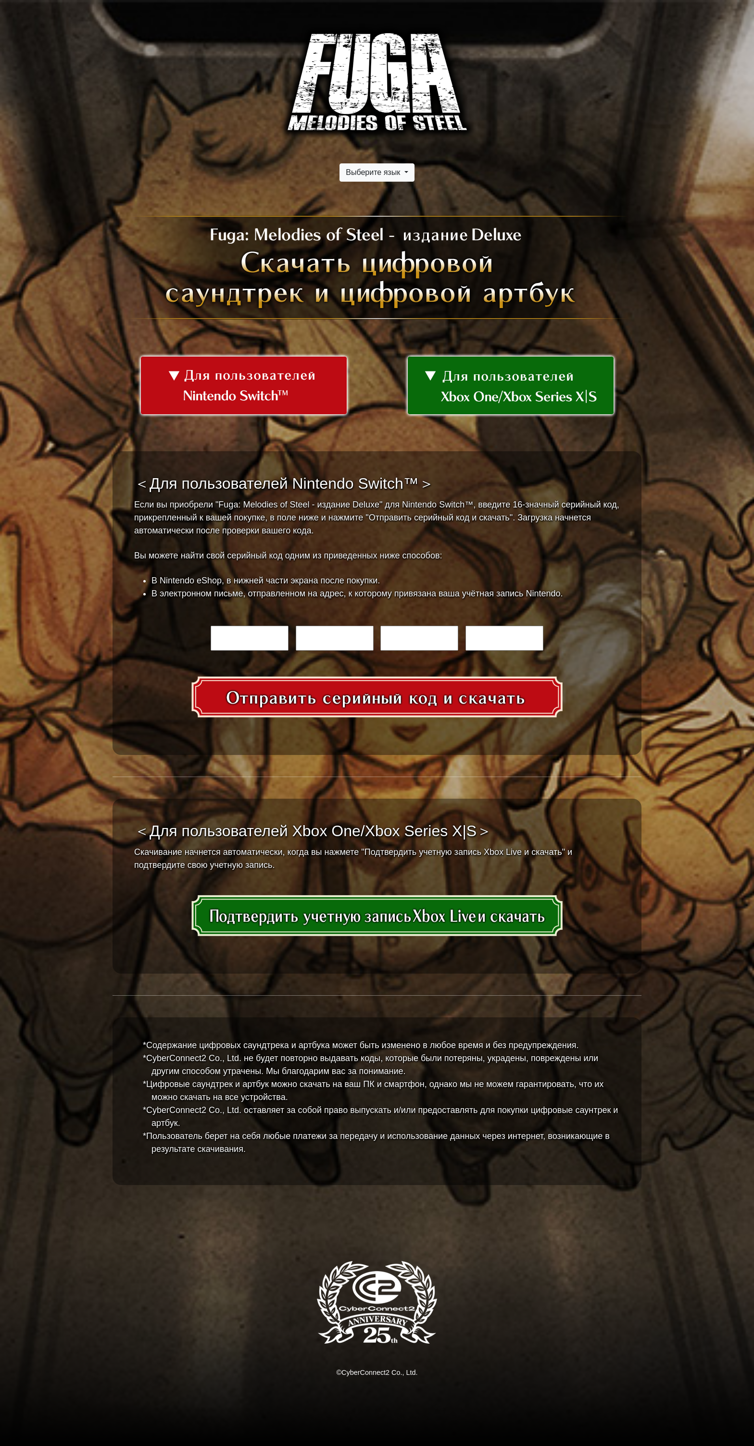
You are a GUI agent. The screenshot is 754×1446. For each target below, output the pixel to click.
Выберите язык (374, 172)
